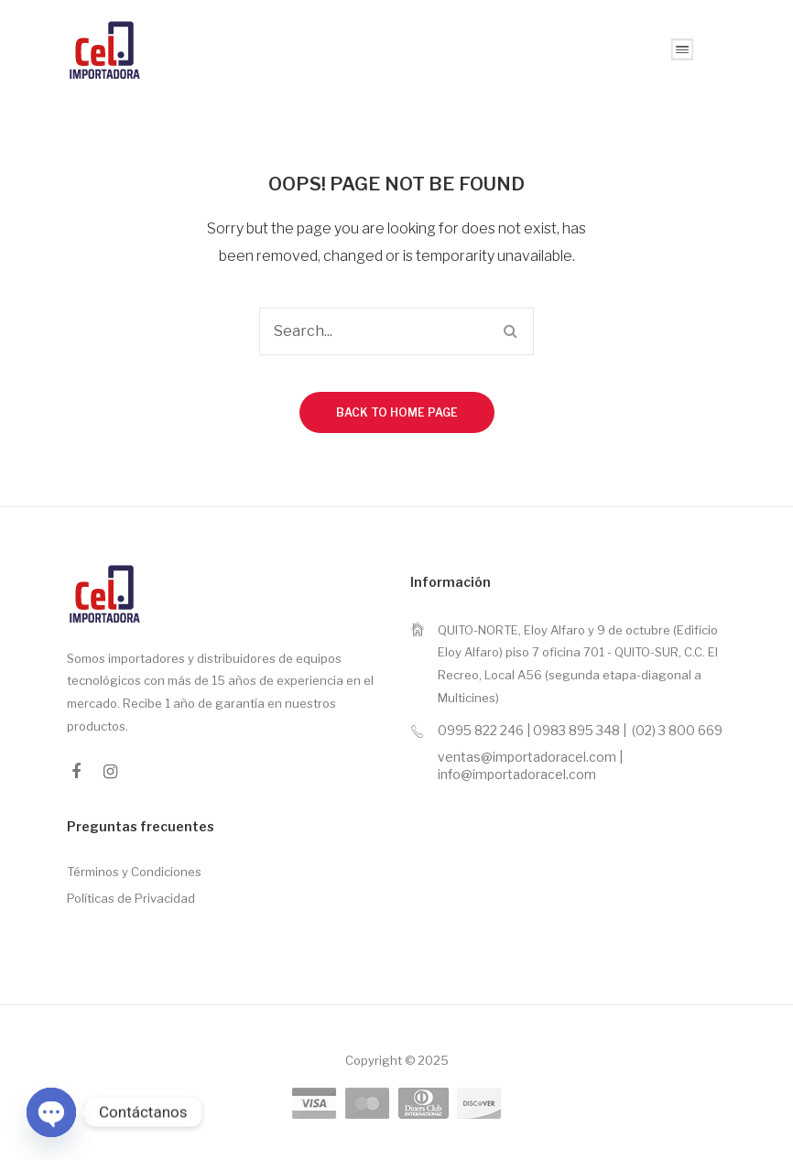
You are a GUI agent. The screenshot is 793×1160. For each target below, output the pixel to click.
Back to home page (397, 412)
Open (682, 49)
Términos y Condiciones (134, 871)
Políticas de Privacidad (131, 898)
